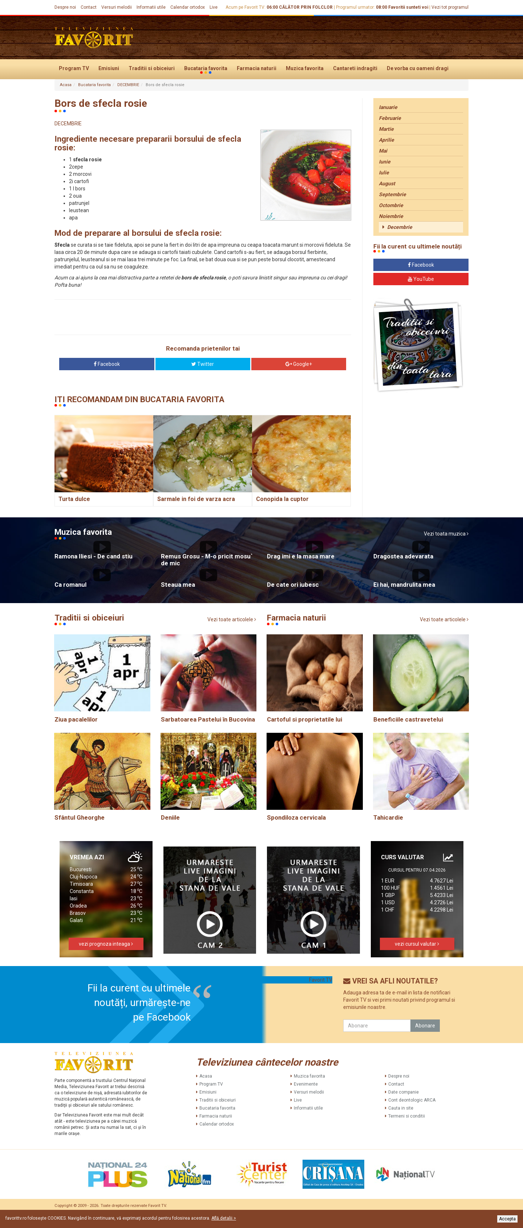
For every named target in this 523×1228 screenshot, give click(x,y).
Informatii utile (151, 7)
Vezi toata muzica (446, 534)
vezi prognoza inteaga (106, 944)
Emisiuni (108, 68)
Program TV (74, 68)
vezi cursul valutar (417, 944)
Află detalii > (223, 1218)
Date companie (403, 1092)
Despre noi (65, 7)
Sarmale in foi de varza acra (196, 499)
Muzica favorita (305, 68)
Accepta (507, 1218)
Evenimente (306, 1084)
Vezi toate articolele (231, 619)
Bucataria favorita (205, 68)
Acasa (66, 84)
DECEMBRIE (128, 84)
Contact (89, 7)
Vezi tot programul (450, 7)
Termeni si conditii (406, 1116)
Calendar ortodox (187, 7)
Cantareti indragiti (355, 68)
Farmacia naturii (256, 68)
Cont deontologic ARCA (411, 1100)
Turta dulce (74, 499)
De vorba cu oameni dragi (418, 68)
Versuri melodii (116, 7)
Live (214, 7)
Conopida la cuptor (282, 499)
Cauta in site (400, 1108)
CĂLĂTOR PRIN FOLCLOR (306, 7)
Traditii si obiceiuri (152, 68)
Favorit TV (320, 980)
